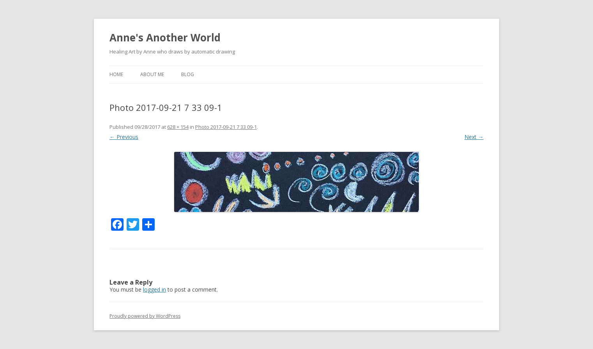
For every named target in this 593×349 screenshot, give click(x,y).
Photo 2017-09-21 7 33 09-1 (226, 126)
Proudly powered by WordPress (144, 316)
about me (152, 74)
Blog (187, 74)
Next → (474, 137)
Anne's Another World (165, 37)
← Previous (123, 137)
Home (116, 74)
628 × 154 (178, 126)
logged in (154, 289)
